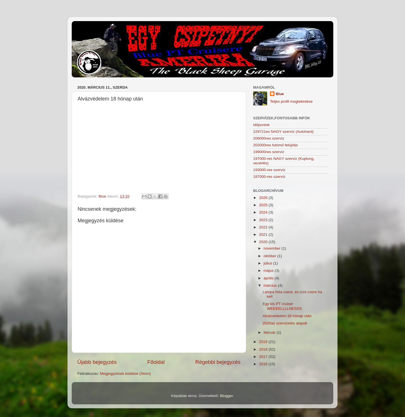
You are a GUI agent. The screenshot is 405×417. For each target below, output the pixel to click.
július (268, 263)
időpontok (261, 125)
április (269, 278)
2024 (264, 212)
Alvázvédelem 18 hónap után (287, 316)
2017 (264, 357)
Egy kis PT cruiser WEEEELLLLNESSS (282, 306)
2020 (264, 242)
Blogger (226, 396)
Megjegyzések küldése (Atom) (125, 373)
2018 (264, 349)
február (270, 332)
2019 (264, 342)
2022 (264, 227)
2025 (264, 205)
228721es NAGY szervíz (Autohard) (283, 131)
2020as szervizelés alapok (285, 323)
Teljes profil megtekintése (291, 101)
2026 (264, 198)
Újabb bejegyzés (97, 362)
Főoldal (156, 362)
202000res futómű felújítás (275, 145)
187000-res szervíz (269, 176)
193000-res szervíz (269, 170)
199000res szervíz (268, 152)
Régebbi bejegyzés (217, 362)
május (269, 270)
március (271, 285)
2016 (264, 364)
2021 (264, 234)
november (273, 248)
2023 (264, 220)
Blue (280, 94)
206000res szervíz (268, 138)
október (270, 256)
